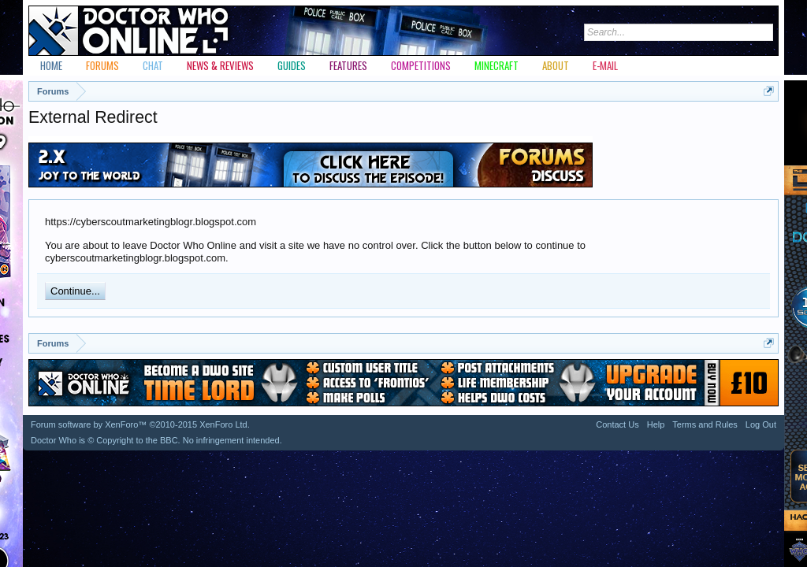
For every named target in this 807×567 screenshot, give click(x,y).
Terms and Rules (705, 424)
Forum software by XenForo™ (140, 424)
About (555, 65)
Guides (291, 65)
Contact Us (617, 424)
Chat (153, 65)
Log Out (761, 424)
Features (348, 65)
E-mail (605, 65)
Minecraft (496, 65)
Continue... (75, 291)
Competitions (421, 65)
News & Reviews (220, 65)
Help (656, 424)
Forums (102, 65)
